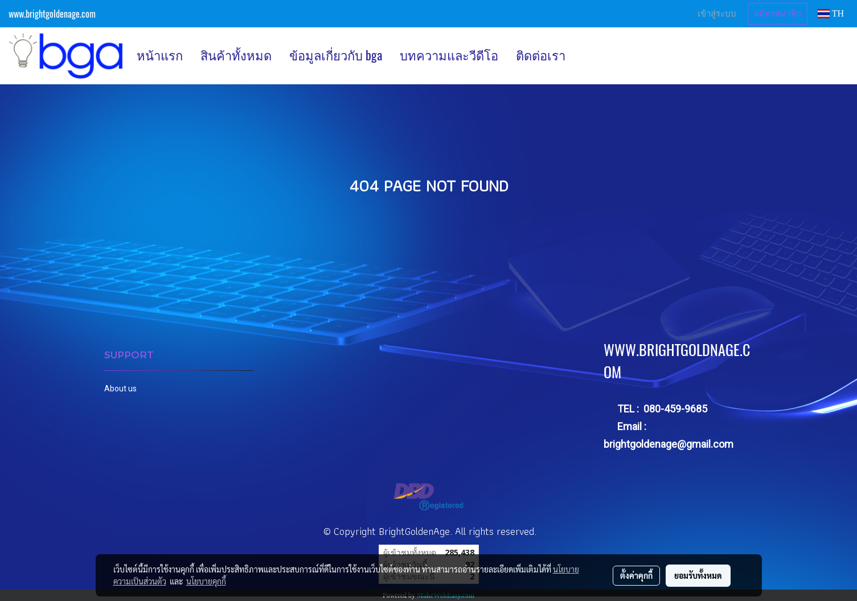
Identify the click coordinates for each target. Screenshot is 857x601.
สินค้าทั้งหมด (236, 55)
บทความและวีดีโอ (449, 55)
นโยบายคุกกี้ (206, 581)
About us (120, 388)
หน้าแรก (160, 55)
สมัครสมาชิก (777, 14)
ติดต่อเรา (540, 55)
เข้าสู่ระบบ (717, 14)
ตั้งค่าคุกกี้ (636, 575)
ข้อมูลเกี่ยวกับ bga (335, 55)
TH (831, 13)
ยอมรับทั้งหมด (698, 575)
